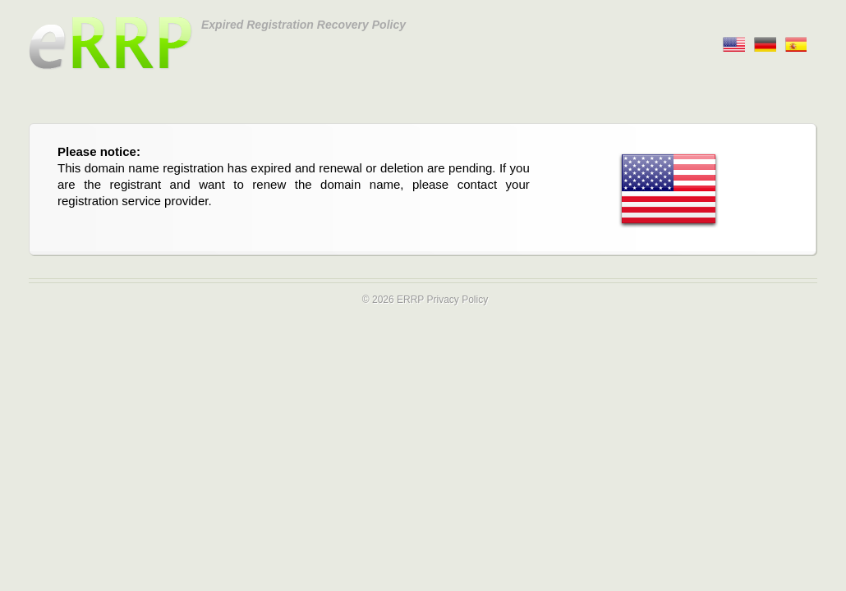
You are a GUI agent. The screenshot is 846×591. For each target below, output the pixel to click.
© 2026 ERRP (393, 299)
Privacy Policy (457, 299)
